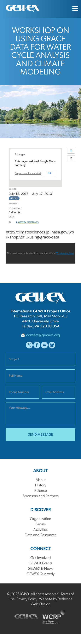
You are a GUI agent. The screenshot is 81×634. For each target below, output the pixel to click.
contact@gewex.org (43, 335)
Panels (40, 524)
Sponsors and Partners (41, 496)
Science (40, 491)
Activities (40, 530)
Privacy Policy (27, 599)
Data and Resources (40, 535)
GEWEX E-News (40, 569)
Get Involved (40, 558)
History (40, 485)
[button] (71, 158)
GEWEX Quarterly (40, 574)
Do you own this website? (28, 173)
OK (49, 173)
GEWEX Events (40, 563)
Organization (40, 519)
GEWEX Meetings (27, 222)
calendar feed (64, 253)
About (41, 480)
